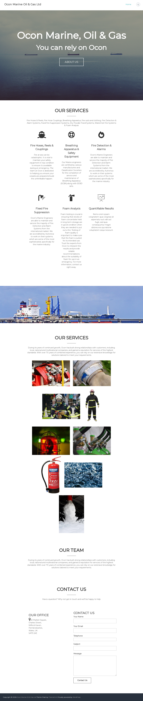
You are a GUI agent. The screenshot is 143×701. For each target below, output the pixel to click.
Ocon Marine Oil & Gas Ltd (22, 4)
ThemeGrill (53, 697)
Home (128, 4)
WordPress (76, 697)
